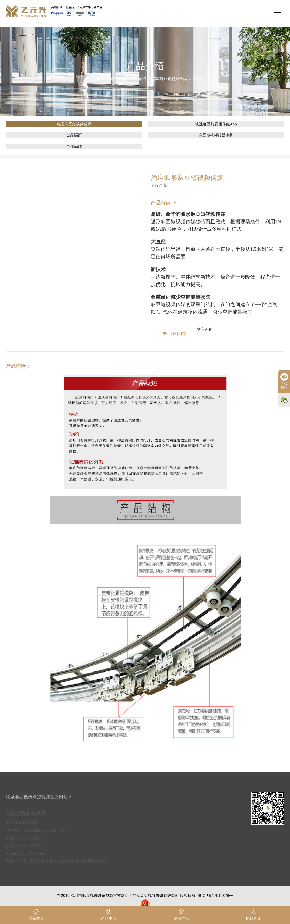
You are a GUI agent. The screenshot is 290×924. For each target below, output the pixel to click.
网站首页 (116, 79)
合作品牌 (74, 146)
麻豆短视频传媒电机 (215, 135)
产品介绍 (138, 79)
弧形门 (199, 79)
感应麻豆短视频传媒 (169, 79)
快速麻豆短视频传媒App (216, 124)
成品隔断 (74, 135)
